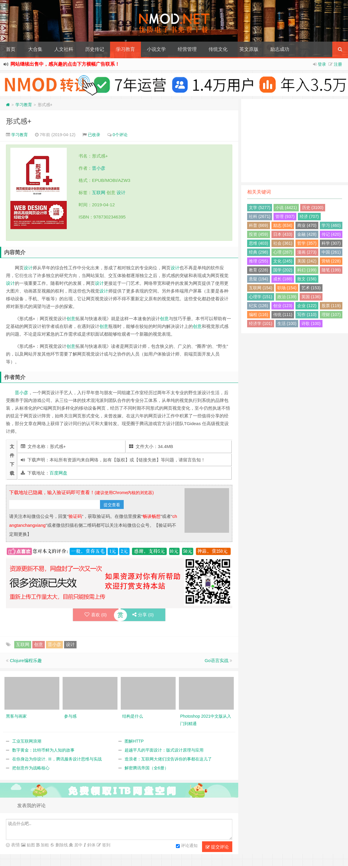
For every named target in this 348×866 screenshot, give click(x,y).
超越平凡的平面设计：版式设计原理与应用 (164, 750)
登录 (322, 64)
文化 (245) (283, 261)
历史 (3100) (312, 207)
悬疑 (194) (258, 278)
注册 (338, 64)
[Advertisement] (294, 140)
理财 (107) (331, 314)
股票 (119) (331, 305)
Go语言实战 (216, 660)
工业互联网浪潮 (26, 741)
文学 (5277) (259, 207)
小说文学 (156, 49)
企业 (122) (307, 305)
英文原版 (248, 49)
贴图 (30, 845)
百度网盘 (58, 472)
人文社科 (63, 49)
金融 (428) (307, 234)
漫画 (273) (307, 252)
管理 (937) (285, 216)
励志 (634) (283, 225)
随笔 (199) (331, 270)
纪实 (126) (258, 305)
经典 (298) (258, 252)
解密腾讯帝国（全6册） (147, 768)
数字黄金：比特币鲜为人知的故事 (43, 750)
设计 (121, 192)
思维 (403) (258, 243)
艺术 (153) (311, 287)
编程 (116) (258, 314)
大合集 (35, 49)
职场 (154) (287, 287)
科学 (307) (331, 243)
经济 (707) (309, 216)
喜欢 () (95, 614)
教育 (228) (258, 270)
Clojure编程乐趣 (26, 660)
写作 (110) (307, 314)
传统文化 (218, 49)
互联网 (98, 192)
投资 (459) (258, 234)
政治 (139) (287, 296)
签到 (105, 845)
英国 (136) (311, 296)
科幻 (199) (307, 270)
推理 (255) (258, 261)
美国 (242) (307, 261)
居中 (77, 845)
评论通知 (187, 846)
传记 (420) (331, 234)
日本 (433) (283, 234)
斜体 (91, 845)
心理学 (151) (260, 296)
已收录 (94, 134)
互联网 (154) (260, 287)
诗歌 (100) (311, 323)
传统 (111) (283, 314)
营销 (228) (331, 261)
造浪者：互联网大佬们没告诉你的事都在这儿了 (168, 759)
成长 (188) (283, 278)
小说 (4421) (286, 207)
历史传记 (94, 49)
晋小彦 (98, 168)
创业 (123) (283, 305)
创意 (70, 318)
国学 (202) (283, 270)
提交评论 (217, 847)
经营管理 (187, 49)
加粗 (44, 845)
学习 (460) (331, 225)
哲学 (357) (307, 243)
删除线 (61, 845)
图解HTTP (134, 741)
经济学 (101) (260, 323)
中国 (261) (331, 252)
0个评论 (120, 134)
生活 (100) (287, 323)
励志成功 (279, 49)
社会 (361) (283, 243)
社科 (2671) (259, 216)
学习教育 (125, 49)
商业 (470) (307, 225)
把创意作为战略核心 (31, 768)
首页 (10, 49)
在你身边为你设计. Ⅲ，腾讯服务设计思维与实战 (57, 759)
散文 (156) (307, 278)
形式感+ (18, 121)
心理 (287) (283, 252)
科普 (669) (258, 225)
